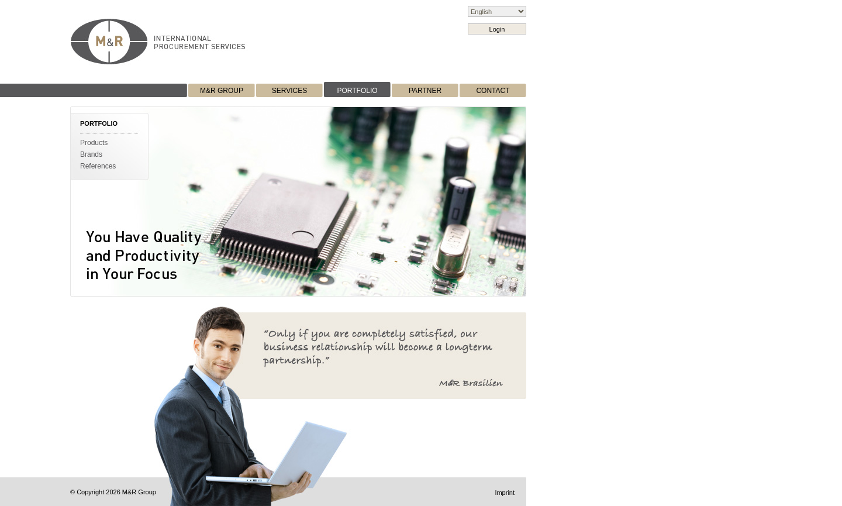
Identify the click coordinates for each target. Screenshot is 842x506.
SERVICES (289, 91)
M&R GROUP (221, 91)
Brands (91, 154)
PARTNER (425, 91)
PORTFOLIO (357, 91)
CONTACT (492, 91)
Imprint (505, 492)
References (98, 166)
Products (94, 143)
